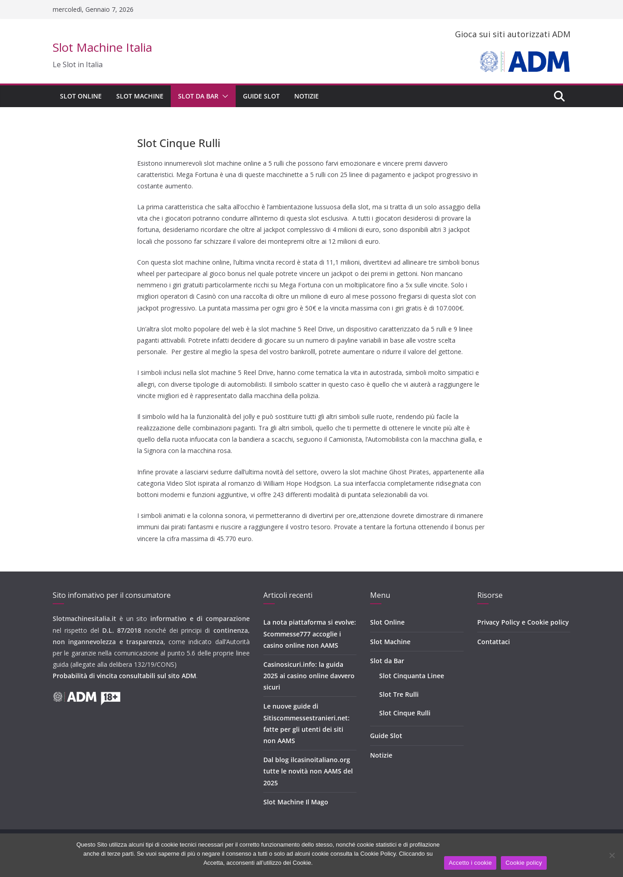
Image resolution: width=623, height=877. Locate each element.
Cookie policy (523, 862)
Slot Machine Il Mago (295, 802)
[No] (611, 855)
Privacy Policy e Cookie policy (523, 622)
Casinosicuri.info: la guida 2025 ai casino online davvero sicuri (309, 675)
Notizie (306, 96)
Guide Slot (261, 96)
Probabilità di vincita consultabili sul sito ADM (124, 675)
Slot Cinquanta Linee (411, 675)
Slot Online (81, 96)
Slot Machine (139, 96)
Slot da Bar (198, 96)
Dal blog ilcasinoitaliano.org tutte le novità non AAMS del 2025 (308, 771)
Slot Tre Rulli (399, 694)
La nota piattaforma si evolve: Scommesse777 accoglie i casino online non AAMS (309, 633)
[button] (223, 96)
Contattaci (493, 641)
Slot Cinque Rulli (404, 713)
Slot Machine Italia (102, 47)
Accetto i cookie (470, 862)
